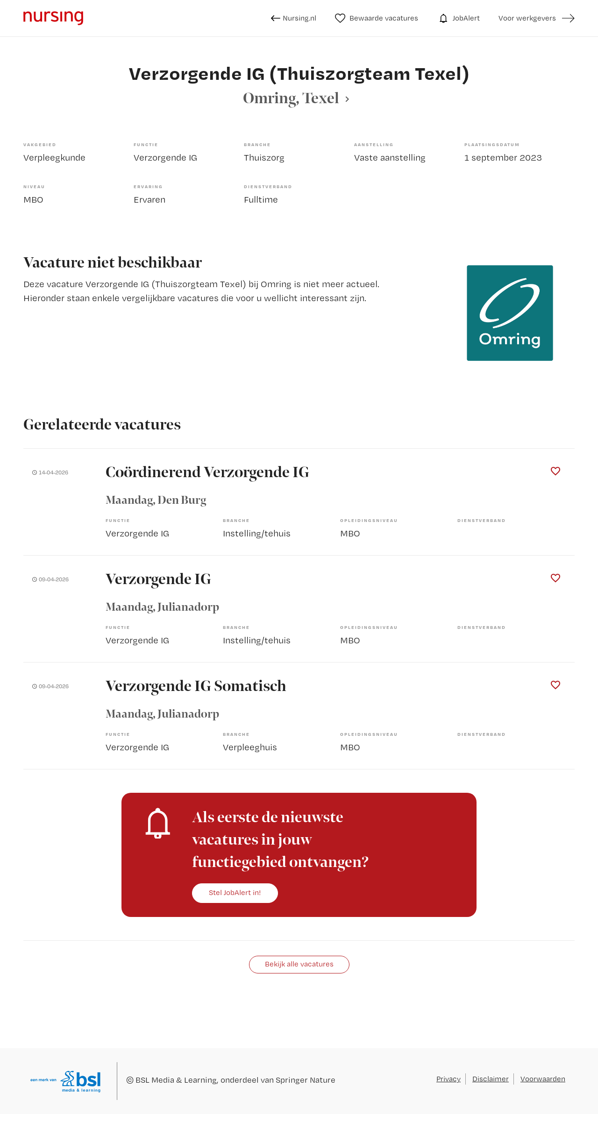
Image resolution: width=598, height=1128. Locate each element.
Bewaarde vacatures (377, 18)
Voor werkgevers (527, 18)
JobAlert (458, 18)
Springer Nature (305, 1080)
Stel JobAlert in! (235, 892)
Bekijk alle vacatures (299, 963)
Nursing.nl (293, 18)
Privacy (448, 1078)
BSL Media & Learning (176, 1080)
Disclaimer (490, 1078)
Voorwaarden (542, 1078)
